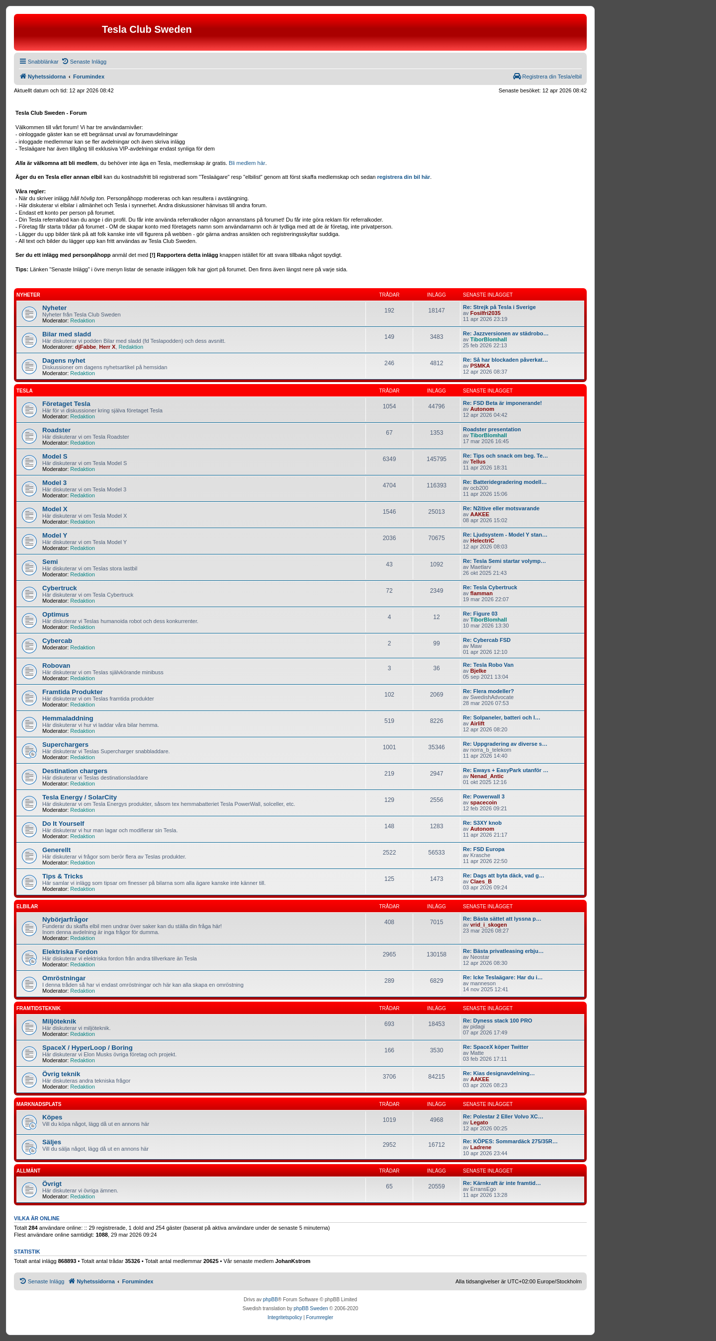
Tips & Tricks (62, 876)
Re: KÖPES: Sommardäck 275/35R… (510, 1141)
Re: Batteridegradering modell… (505, 482)
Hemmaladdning (67, 718)
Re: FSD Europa (484, 849)
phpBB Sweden (311, 1308)
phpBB (270, 1299)
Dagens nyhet (63, 360)
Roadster (56, 430)
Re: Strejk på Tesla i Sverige (499, 307)
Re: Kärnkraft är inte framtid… (502, 1183)
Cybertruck (59, 588)
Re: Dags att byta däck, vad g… (503, 875)
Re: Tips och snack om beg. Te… (505, 456)
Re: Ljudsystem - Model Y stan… (505, 535)
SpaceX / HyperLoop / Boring (87, 1047)
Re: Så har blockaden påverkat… (505, 360)
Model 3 (54, 482)
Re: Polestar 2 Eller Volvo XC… (503, 1116)
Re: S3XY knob (482, 823)
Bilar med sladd (66, 334)
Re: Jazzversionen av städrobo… (505, 333)
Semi (50, 561)
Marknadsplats (38, 1104)
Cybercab (57, 640)
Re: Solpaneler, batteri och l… (501, 717)
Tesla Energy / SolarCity (79, 797)
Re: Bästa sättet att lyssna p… (502, 919)
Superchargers (65, 744)
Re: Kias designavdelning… (499, 1073)
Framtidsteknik (38, 1008)
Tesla (24, 391)
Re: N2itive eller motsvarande (501, 508)
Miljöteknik (59, 1021)
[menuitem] (83, 62)
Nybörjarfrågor (65, 919)
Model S (55, 456)
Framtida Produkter (72, 692)
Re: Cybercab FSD (487, 640)
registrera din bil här (403, 177)
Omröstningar (64, 978)
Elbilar (27, 906)
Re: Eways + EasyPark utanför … (505, 770)
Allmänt (28, 1171)
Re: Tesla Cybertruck (490, 587)
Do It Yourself (63, 823)
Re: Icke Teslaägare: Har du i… (503, 977)
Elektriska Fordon (69, 951)
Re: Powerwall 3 (484, 796)
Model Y (54, 535)
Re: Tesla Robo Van (488, 665)
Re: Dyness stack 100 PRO (497, 1021)
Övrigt (52, 1183)
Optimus (55, 614)
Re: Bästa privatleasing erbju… (503, 951)
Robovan (56, 665)
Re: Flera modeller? (488, 691)
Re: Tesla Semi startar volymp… (504, 561)
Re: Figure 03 (480, 614)
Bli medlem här (247, 163)
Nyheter (28, 295)
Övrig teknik (61, 1074)
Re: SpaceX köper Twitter (496, 1047)
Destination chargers (74, 771)
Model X (55, 509)
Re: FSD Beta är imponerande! (502, 403)
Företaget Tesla (66, 403)
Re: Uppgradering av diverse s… (505, 744)
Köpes (52, 1117)
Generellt (56, 850)
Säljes (51, 1142)
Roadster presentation (492, 429)
